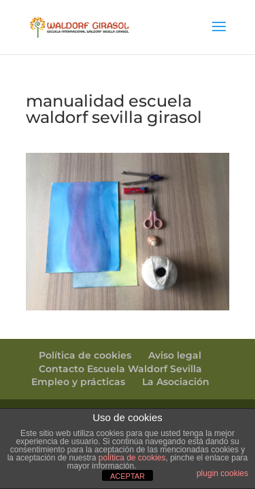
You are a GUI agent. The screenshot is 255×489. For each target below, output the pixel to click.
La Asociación (175, 382)
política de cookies (132, 458)
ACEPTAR (127, 476)
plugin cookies (222, 473)
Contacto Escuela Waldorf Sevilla (120, 369)
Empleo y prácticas (78, 382)
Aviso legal (174, 355)
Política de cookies (85, 355)
